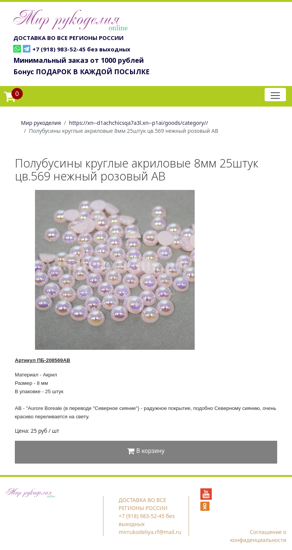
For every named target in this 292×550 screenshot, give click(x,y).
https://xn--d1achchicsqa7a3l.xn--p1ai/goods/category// (138, 122)
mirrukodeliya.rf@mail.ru (150, 532)
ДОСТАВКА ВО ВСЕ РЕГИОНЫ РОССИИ (68, 37)
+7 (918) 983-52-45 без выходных (81, 49)
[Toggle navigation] (275, 94)
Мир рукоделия (41, 122)
